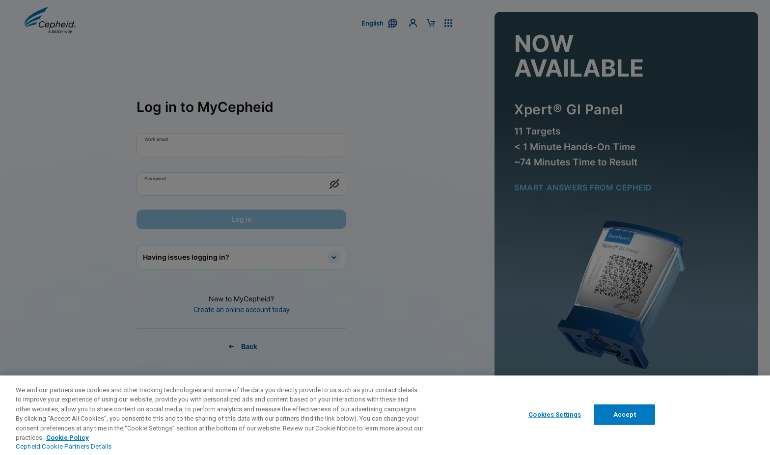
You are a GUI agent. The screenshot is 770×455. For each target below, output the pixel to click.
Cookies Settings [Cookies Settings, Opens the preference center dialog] (554, 414)
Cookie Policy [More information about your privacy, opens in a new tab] (67, 437)
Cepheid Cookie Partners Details (63, 446)
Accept (624, 414)
